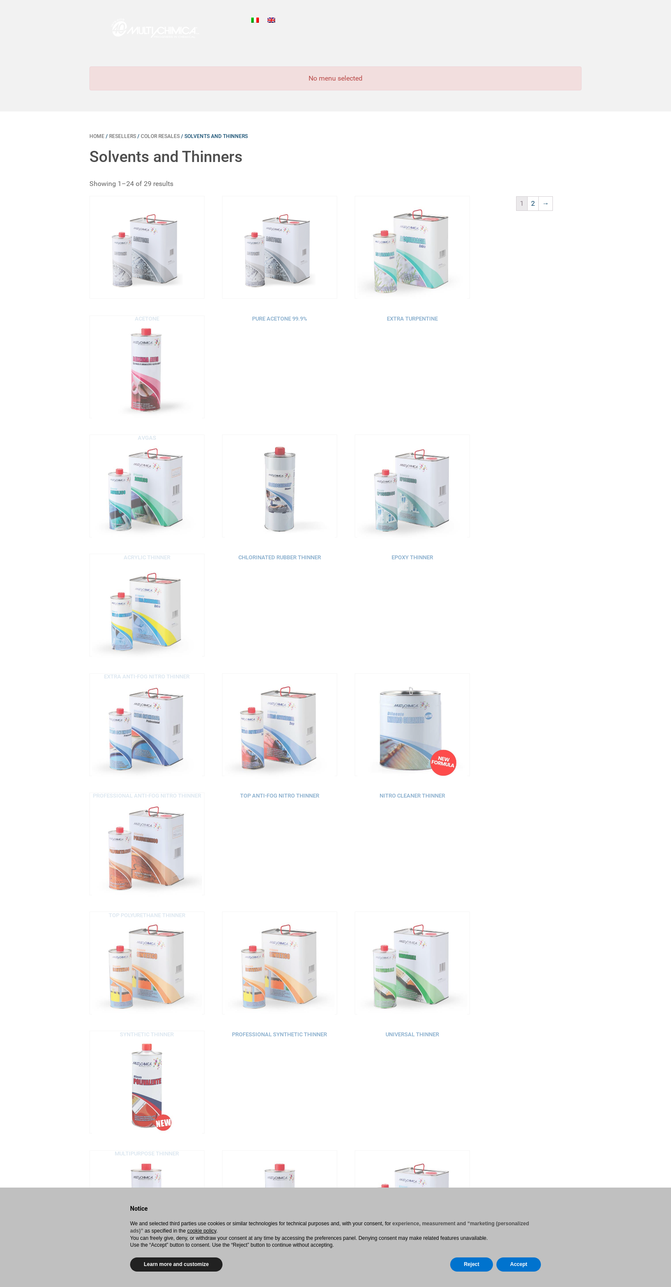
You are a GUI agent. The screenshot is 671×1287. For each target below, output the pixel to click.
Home (96, 136)
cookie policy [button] (201, 1231)
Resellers (122, 136)
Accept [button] (518, 1264)
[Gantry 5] (146, 28)
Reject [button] (471, 1264)
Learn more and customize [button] (176, 1264)
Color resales (160, 136)
